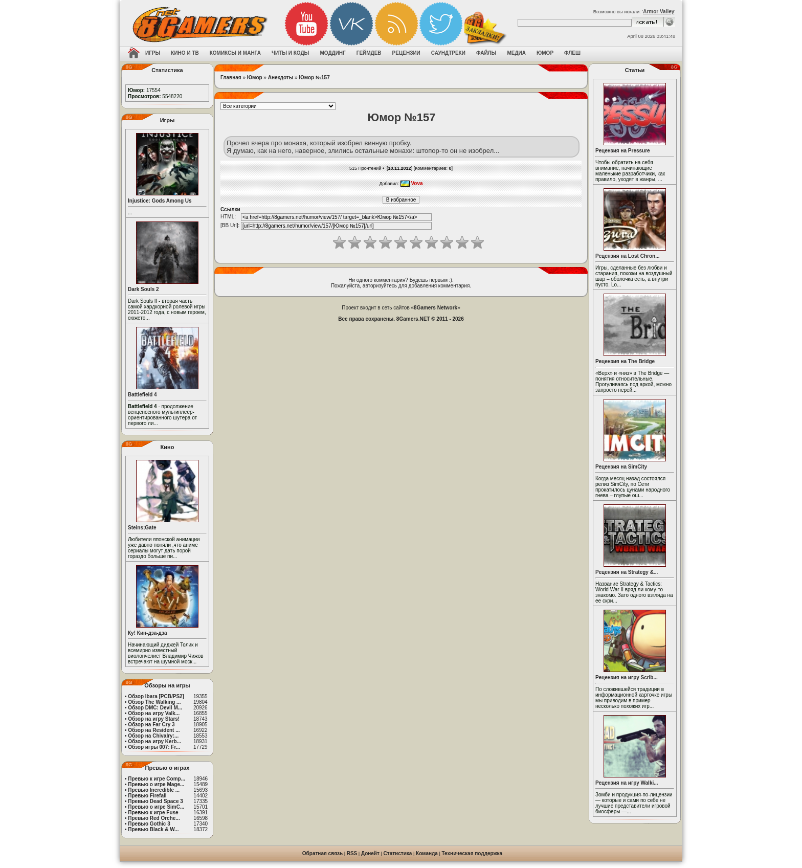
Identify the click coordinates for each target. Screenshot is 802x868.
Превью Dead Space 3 (155, 801)
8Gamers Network (435, 307)
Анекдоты (280, 77)
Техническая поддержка (472, 853)
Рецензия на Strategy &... (626, 572)
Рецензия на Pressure (622, 150)
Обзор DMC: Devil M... (155, 707)
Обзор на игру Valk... (154, 713)
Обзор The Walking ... (154, 702)
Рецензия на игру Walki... (626, 783)
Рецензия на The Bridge (625, 361)
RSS (352, 853)
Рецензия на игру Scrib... (626, 677)
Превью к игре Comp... (156, 779)
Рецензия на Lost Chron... (627, 256)
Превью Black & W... (153, 829)
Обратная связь (322, 853)
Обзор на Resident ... (154, 730)
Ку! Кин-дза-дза (147, 633)
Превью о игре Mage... (156, 784)
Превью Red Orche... (154, 818)
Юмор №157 (314, 77)
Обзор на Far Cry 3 (151, 724)
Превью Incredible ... (154, 790)
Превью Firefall (147, 795)
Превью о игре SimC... (156, 807)
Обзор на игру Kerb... (154, 741)
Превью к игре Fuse (153, 812)
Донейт (370, 853)
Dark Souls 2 (143, 289)
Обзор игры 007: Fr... (154, 747)
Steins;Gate (142, 527)
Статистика (398, 853)
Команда (427, 853)
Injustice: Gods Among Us (160, 201)
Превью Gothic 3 (149, 824)
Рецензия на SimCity (621, 467)
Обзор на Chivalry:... (153, 736)
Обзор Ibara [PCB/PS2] (156, 696)
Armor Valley (658, 11)
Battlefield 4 (142, 394)
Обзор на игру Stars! (154, 719)
